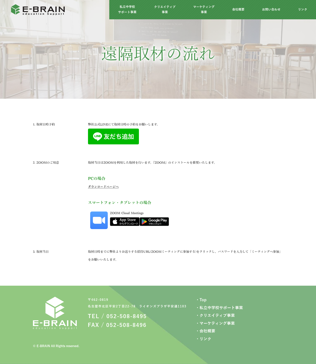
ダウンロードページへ (103, 186)
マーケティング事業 (204, 9)
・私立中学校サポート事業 (219, 308)
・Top (201, 300)
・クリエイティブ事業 (215, 315)
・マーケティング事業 (215, 323)
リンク (302, 9)
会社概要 (238, 9)
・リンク (203, 339)
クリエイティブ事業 (165, 9)
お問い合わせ (271, 9)
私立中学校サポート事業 (127, 9)
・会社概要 (205, 331)
